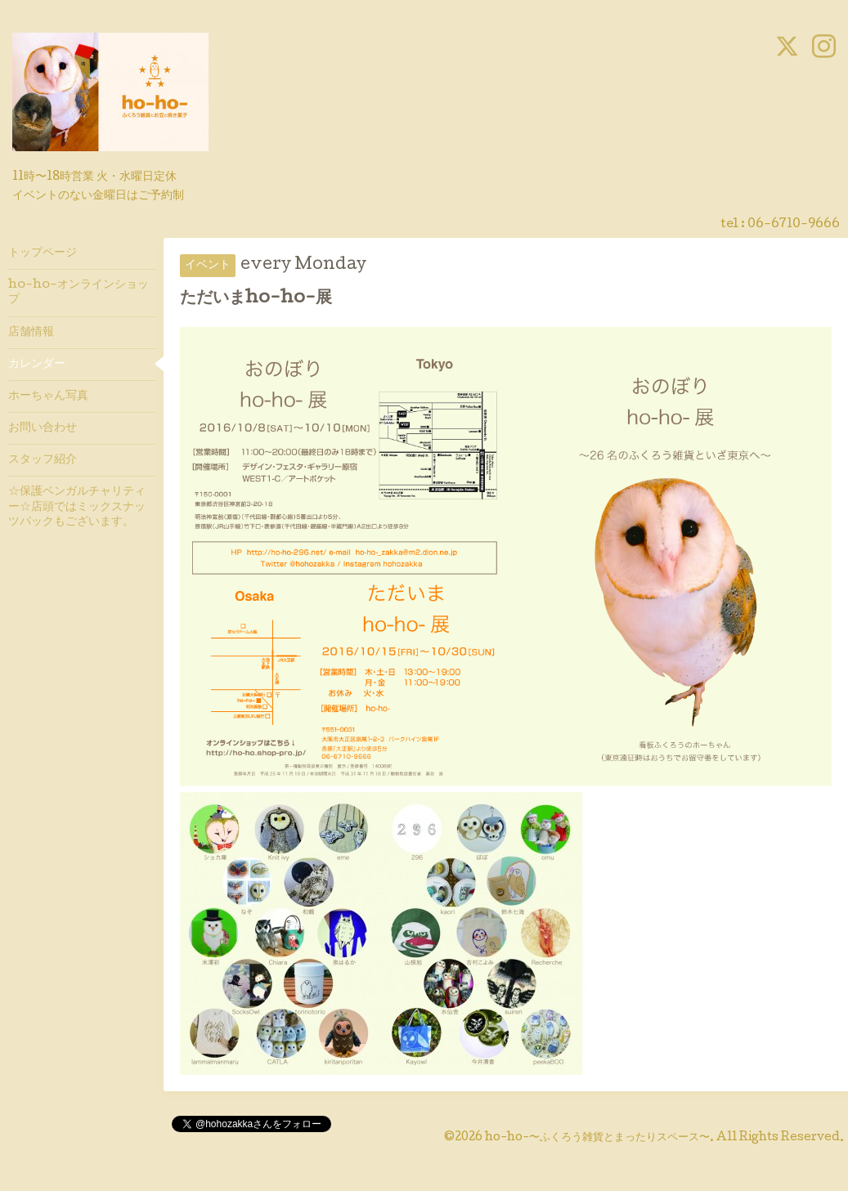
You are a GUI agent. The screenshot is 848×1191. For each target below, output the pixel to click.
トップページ (42, 253)
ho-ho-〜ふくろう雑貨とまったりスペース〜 (597, 1138)
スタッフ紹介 (42, 460)
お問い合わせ (42, 428)
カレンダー (36, 364)
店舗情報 (31, 332)
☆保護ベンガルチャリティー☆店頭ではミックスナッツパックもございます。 (77, 507)
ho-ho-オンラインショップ (78, 293)
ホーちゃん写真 (48, 396)
